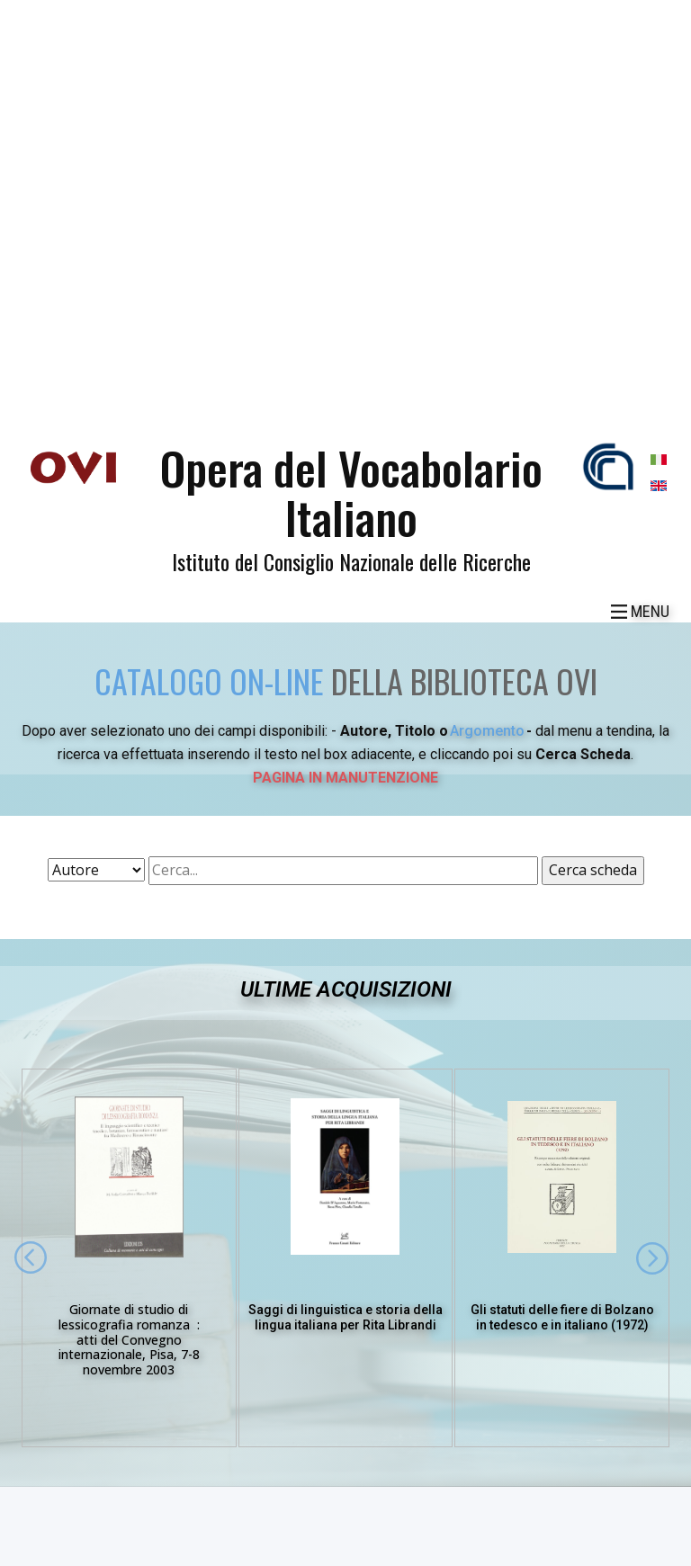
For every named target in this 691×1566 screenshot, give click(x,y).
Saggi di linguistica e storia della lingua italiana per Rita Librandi (345, 1317)
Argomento (487, 730)
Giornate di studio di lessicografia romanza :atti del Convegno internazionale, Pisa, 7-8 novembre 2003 (129, 1339)
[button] (31, 1257)
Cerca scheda (593, 870)
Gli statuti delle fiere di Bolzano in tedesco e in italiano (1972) (562, 1317)
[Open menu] (640, 612)
